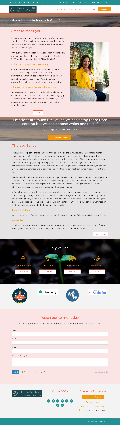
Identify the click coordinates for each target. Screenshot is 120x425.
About (63, 9)
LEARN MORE (23, 271)
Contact (104, 9)
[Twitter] (24, 2)
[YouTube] (28, 2)
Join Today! (100, 234)
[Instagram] (15, 2)
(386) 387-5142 (83, 2)
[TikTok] (37, 2)
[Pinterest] (33, 2)
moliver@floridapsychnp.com (100, 2)
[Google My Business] (42, 2)
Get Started (83, 9)
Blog (93, 9)
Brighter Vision (103, 421)
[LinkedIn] (19, 2)
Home (56, 9)
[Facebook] (10, 2)
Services (71, 9)
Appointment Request (59, 137)
